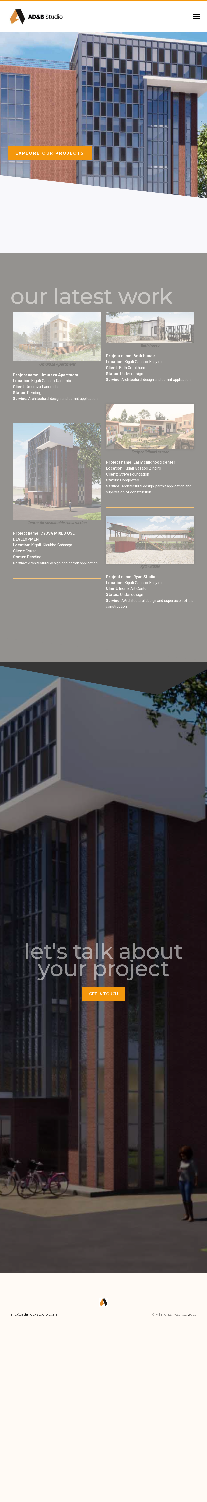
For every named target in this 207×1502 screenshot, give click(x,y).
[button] (196, 16)
